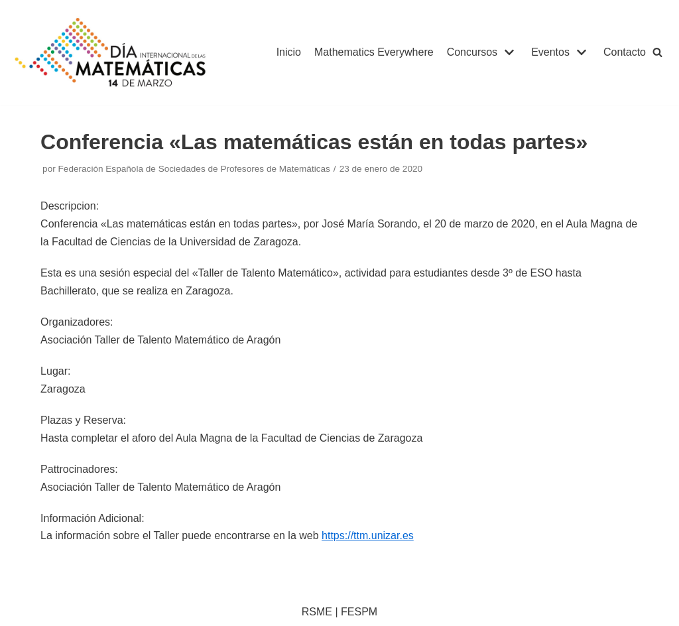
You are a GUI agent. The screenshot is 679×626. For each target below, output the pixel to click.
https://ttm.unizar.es (368, 535)
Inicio (289, 52)
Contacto (624, 52)
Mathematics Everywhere (374, 52)
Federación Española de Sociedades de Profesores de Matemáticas (194, 169)
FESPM (359, 611)
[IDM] (112, 52)
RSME (317, 611)
